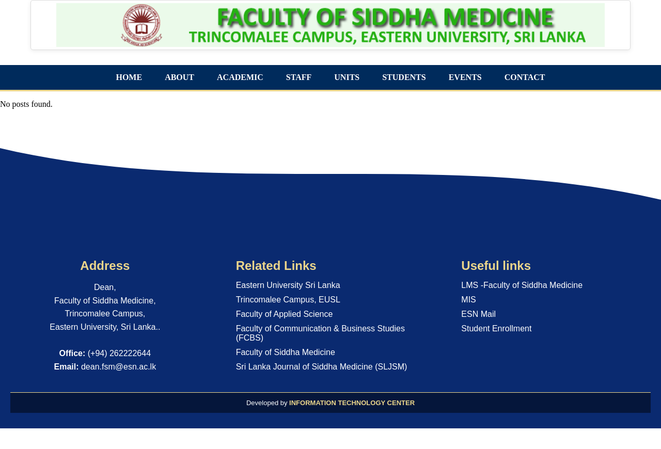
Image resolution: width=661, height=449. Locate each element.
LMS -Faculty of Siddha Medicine (522, 285)
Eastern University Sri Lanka (288, 285)
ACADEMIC (240, 77)
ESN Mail (478, 314)
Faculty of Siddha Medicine (285, 352)
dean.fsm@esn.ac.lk (118, 366)
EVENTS (465, 77)
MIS (468, 299)
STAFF (298, 77)
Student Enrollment (496, 328)
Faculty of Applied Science (284, 314)
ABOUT (179, 77)
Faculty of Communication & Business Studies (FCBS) (320, 333)
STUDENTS (404, 77)
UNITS (346, 77)
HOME (129, 77)
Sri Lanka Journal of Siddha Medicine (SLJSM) (321, 366)
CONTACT (525, 77)
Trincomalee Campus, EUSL (288, 299)
